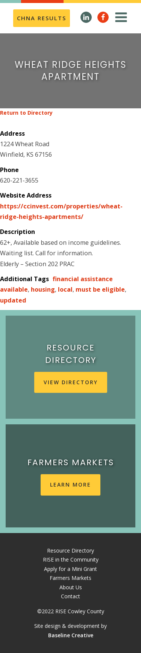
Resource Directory (70, 550)
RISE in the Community (71, 559)
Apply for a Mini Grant (70, 568)
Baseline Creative (70, 635)
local (65, 289)
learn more (70, 484)
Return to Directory (26, 112)
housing (43, 289)
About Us (70, 587)
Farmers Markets (70, 577)
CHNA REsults (41, 18)
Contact (70, 596)
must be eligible (100, 289)
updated (13, 300)
